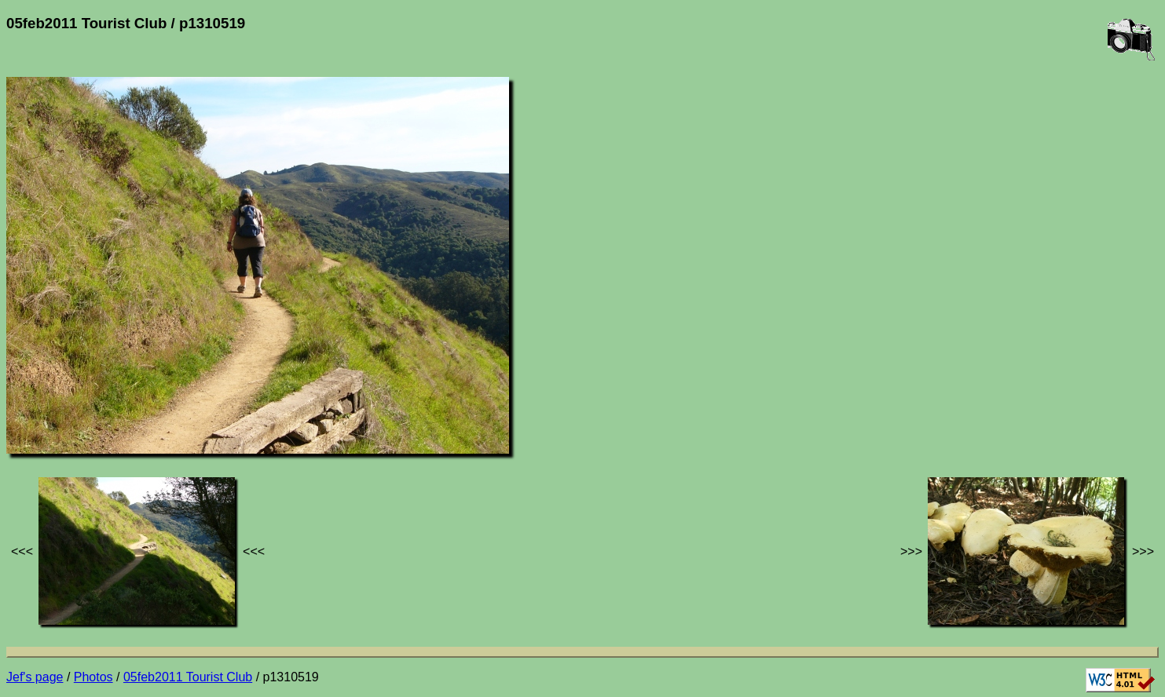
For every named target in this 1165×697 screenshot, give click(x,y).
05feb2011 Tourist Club (187, 677)
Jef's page (34, 677)
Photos (93, 677)
